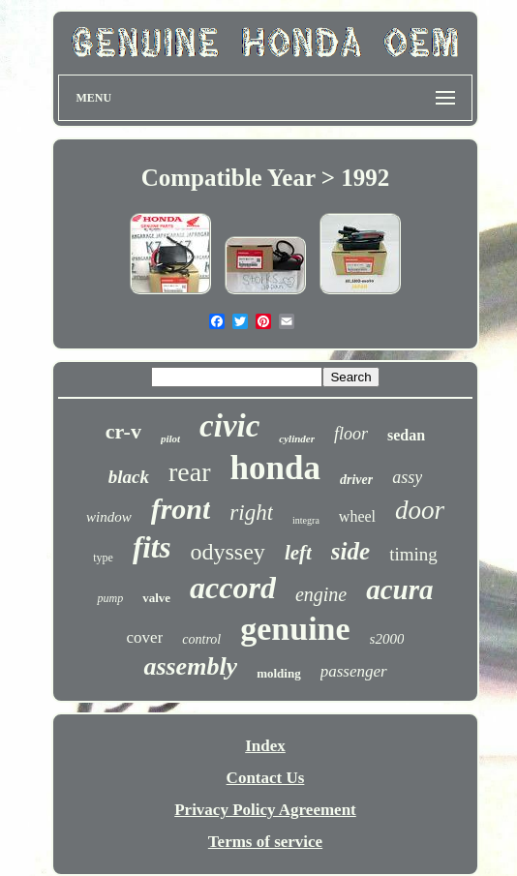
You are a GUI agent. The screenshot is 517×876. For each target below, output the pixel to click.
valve (156, 597)
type (103, 557)
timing (413, 554)
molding (279, 673)
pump (110, 598)
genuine (295, 629)
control (201, 639)
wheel (357, 516)
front (181, 509)
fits (152, 547)
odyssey (228, 551)
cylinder (297, 438)
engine (321, 594)
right (251, 512)
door (419, 510)
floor (351, 433)
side (350, 551)
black (128, 477)
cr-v (123, 431)
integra (305, 520)
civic (229, 425)
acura (399, 589)
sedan (406, 435)
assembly (190, 666)
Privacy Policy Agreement (265, 809)
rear (189, 472)
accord (233, 587)
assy (407, 477)
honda (275, 468)
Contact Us (266, 778)
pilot (170, 438)
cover (145, 637)
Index (265, 746)
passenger (353, 671)
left (298, 552)
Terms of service (265, 841)
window (109, 517)
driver (356, 479)
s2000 (387, 639)
